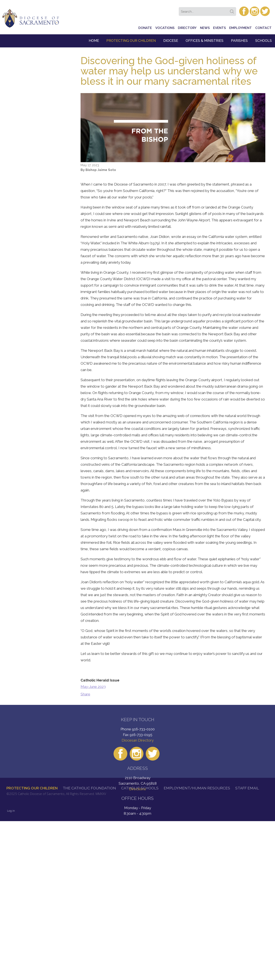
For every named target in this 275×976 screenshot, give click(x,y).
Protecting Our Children (131, 41)
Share (85, 694)
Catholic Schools (140, 788)
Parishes (239, 41)
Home (94, 41)
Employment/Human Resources (197, 788)
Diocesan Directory (138, 740)
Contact (263, 28)
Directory (187, 28)
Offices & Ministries (204, 41)
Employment (240, 28)
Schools (263, 41)
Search (232, 10)
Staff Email (247, 788)
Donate (145, 28)
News (205, 28)
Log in (11, 810)
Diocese (170, 41)
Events (219, 28)
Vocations (164, 28)
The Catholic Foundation (89, 788)
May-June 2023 (93, 686)
